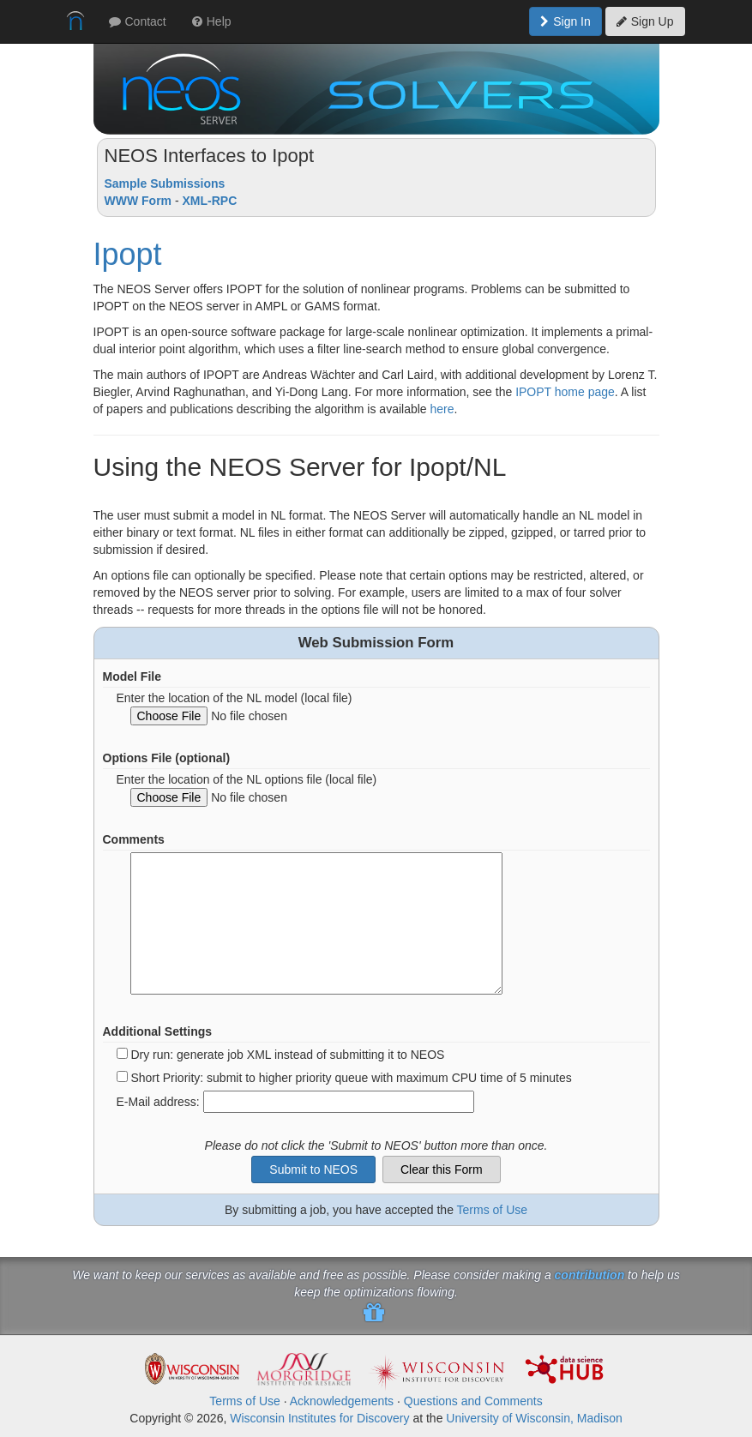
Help (212, 21)
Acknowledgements (342, 1401)
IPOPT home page (565, 392)
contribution (590, 1275)
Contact (137, 21)
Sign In (565, 21)
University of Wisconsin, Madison (534, 1418)
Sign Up (645, 21)
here (442, 409)
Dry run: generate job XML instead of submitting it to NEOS (287, 1054)
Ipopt (127, 254)
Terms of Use (492, 1210)
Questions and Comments (473, 1401)
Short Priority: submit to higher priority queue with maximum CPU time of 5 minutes (350, 1078)
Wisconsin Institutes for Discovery (319, 1418)
